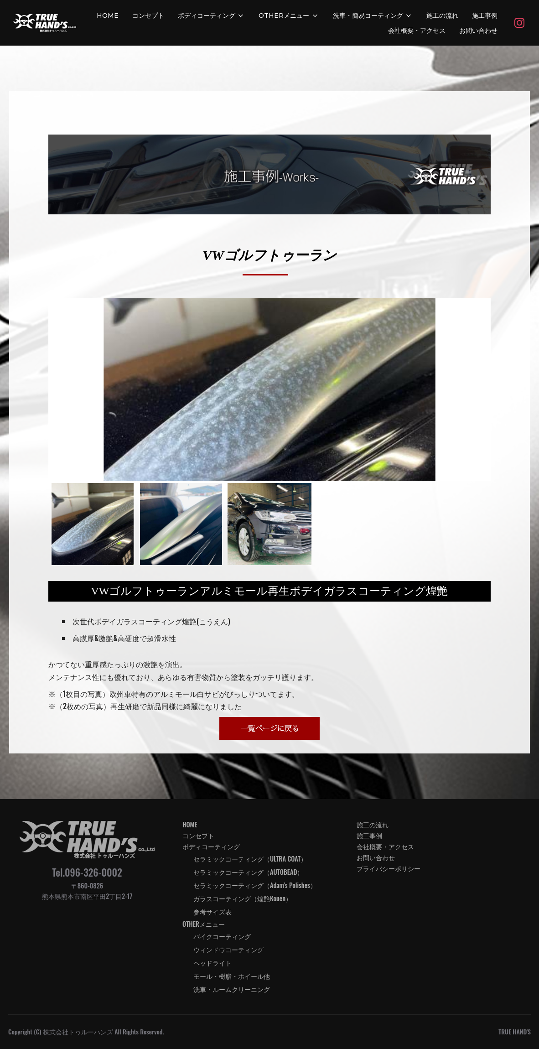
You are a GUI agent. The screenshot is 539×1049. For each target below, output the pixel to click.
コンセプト (148, 15)
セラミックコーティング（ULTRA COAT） (250, 858)
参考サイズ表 (212, 911)
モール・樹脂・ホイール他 (231, 976)
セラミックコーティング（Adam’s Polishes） (254, 885)
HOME (108, 15)
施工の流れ (442, 15)
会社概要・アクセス (417, 30)
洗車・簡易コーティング (373, 15)
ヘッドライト (212, 962)
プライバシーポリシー (388, 868)
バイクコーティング (222, 936)
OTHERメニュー (289, 15)
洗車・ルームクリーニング (231, 989)
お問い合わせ (478, 30)
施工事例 (485, 15)
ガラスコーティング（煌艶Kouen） (242, 898)
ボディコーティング (211, 15)
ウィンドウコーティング (228, 949)
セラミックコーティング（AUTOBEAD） (248, 872)
